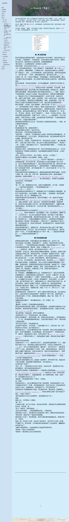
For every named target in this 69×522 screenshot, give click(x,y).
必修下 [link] (3, 68)
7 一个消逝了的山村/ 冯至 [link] (7, 38)
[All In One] (40, 519)
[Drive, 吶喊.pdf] (40, 452)
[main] (40, 8)
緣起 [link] (3, 7)
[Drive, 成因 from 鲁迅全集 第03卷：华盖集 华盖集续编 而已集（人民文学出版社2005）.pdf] (27, 483)
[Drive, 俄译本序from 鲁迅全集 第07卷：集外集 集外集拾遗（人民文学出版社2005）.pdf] (53, 483)
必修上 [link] (3, 66)
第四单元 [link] (5, 54)
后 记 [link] (4, 58)
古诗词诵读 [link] (5, 56)
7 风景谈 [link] (5, 40)
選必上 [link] (3, 13)
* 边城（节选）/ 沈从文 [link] (7, 28)
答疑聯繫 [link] (4, 9)
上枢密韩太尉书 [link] (6, 64)
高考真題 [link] (4, 11)
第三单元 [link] (5, 52)
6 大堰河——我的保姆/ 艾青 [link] (7, 31)
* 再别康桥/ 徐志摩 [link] (7, 35)
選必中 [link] (3, 15)
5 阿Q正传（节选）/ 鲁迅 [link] (7, 24)
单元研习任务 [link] (7, 50)
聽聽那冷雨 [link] (6, 45)
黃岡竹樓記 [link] (5, 62)
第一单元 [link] (5, 19)
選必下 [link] (3, 17)
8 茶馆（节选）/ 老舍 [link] (7, 47)
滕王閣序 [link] (5, 60)
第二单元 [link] (5, 21)
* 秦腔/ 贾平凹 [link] (7, 42)
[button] (68, 1)
